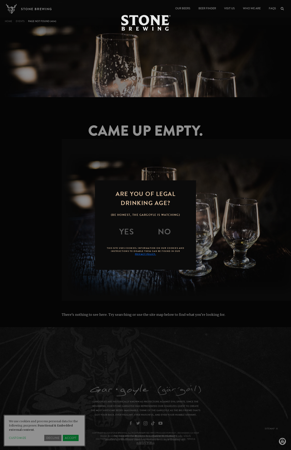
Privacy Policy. (145, 254)
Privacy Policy (146, 443)
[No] (164, 231)
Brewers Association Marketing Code (158, 435)
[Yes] (126, 231)
